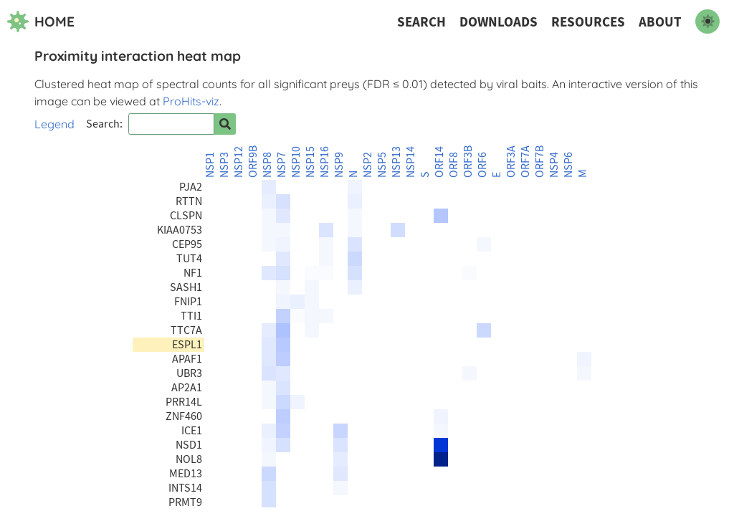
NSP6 (568, 165)
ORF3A (511, 161)
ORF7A (525, 161)
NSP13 (396, 162)
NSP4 (554, 165)
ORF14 (439, 162)
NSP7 (282, 165)
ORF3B (468, 161)
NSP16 (325, 162)
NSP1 (210, 165)
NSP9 (339, 165)
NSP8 (267, 165)
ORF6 (482, 165)
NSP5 (382, 165)
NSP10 (296, 162)
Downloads (498, 22)
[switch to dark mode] (707, 21)
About (660, 22)
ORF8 (454, 165)
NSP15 (310, 162)
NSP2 (368, 165)
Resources (588, 22)
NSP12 (239, 162)
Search (421, 22)
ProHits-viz (191, 101)
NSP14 (411, 162)
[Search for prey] (225, 124)
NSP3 (224, 165)
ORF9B (253, 161)
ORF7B (540, 161)
